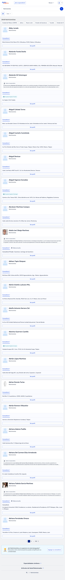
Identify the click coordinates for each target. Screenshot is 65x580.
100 (36, 541)
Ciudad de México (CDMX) (9, 23)
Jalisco (21, 23)
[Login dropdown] (60, 3)
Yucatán (52, 23)
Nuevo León (29, 23)
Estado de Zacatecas (41, 23)
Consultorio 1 (6, 38)
